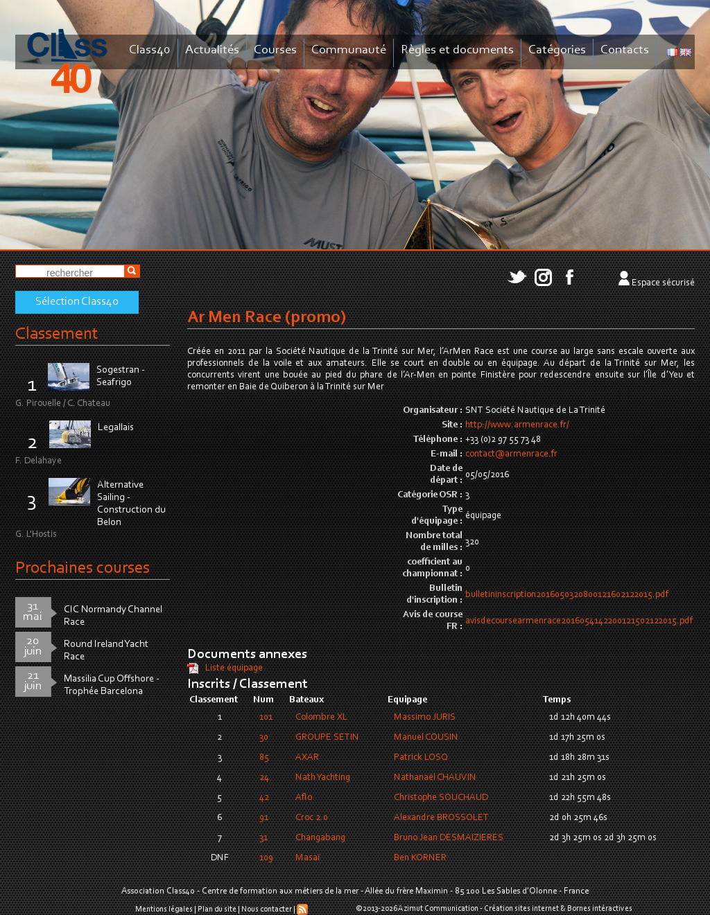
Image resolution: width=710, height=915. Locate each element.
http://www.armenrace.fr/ (517, 425)
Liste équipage (234, 668)
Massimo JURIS (425, 717)
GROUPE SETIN (327, 738)
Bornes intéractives (599, 909)
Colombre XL (321, 717)
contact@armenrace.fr (511, 454)
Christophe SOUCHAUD (441, 798)
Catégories (557, 50)
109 (266, 858)
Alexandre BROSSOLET (441, 818)
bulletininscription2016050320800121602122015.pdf (566, 595)
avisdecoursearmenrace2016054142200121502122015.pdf (579, 621)
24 (264, 778)
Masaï (307, 858)
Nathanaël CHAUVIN (435, 778)
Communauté (348, 50)
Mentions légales (164, 909)
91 (263, 818)
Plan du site (217, 909)
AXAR (307, 758)
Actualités (212, 50)
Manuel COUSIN (426, 738)
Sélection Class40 (77, 302)
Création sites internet (521, 909)
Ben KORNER (420, 858)
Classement (56, 334)
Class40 (150, 50)
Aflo (303, 798)
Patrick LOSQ (421, 758)
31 (263, 838)
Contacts (624, 50)
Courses (275, 50)
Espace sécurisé (663, 283)
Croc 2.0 (311, 818)
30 (263, 738)
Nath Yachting (322, 778)
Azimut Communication (438, 909)
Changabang (320, 838)
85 (264, 758)
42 (264, 798)
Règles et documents (457, 50)
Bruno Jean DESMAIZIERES (448, 838)
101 (265, 717)
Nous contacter (266, 909)
